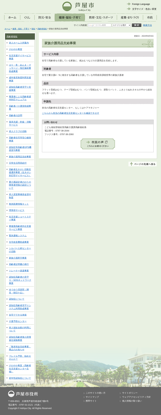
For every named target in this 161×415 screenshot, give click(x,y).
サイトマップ (92, 397)
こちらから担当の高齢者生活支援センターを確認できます (70, 113)
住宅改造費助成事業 (19, 242)
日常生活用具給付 (18, 163)
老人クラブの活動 (18, 131)
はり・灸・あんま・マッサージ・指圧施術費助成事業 (20, 68)
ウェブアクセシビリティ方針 (136, 397)
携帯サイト (91, 401)
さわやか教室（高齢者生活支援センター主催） (20, 368)
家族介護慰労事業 (18, 258)
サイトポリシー (130, 393)
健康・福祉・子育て (20, 29)
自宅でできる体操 (18, 315)
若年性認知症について (20, 378)
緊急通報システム (18, 235)
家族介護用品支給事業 (20, 156)
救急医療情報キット (19, 204)
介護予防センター (18, 321)
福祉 (33, 29)
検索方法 (147, 25)
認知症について (16, 299)
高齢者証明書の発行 (19, 264)
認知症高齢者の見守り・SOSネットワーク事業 (20, 280)
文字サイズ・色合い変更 (144, 9)
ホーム (7, 29)
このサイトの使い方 (95, 393)
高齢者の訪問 (15, 115)
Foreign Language (141, 4)
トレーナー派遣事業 (19, 270)
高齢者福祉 (42, 29)
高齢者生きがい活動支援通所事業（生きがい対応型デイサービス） (20, 172)
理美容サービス (16, 210)
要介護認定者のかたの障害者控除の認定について (20, 185)
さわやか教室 (15, 49)
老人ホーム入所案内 (19, 43)
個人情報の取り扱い (132, 401)
